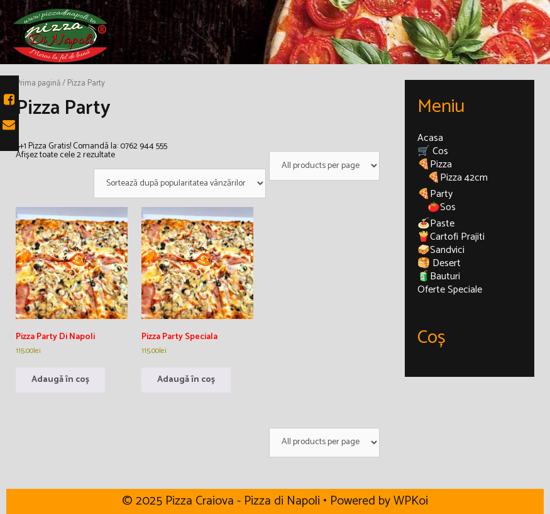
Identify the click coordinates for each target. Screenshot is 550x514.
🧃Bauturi (438, 276)
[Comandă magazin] (180, 183)
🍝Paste (435, 223)
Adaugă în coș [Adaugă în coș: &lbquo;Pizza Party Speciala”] (186, 379)
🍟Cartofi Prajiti (451, 236)
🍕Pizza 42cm (457, 177)
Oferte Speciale (449, 289)
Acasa (430, 138)
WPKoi (410, 501)
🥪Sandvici (441, 250)
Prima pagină (38, 83)
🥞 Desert (439, 263)
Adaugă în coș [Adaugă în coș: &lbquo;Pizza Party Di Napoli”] (60, 379)
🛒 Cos (432, 151)
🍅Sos (441, 207)
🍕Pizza (434, 164)
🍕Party (435, 194)
